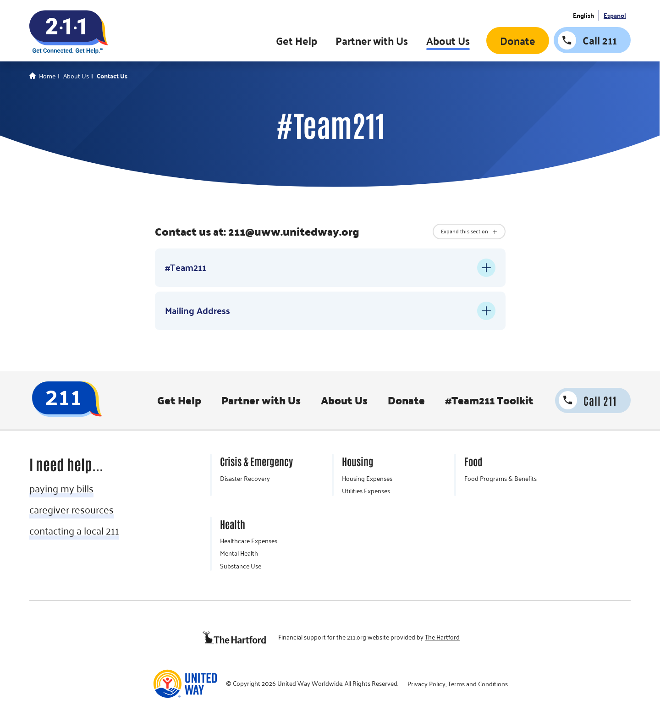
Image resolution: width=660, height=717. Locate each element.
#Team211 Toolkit (489, 400)
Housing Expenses (367, 478)
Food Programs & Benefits (500, 478)
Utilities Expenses (366, 491)
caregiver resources (71, 509)
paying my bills (61, 488)
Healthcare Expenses (248, 541)
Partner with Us (372, 40)
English (583, 15)
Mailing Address (197, 310)
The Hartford (442, 637)
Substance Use (240, 566)
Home (47, 76)
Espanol (615, 15)
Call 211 (600, 40)
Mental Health (239, 553)
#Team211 (185, 267)
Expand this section (465, 231)
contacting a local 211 (74, 530)
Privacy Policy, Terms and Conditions (457, 684)
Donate (517, 40)
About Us (448, 40)
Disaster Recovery (245, 478)
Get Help (296, 40)
